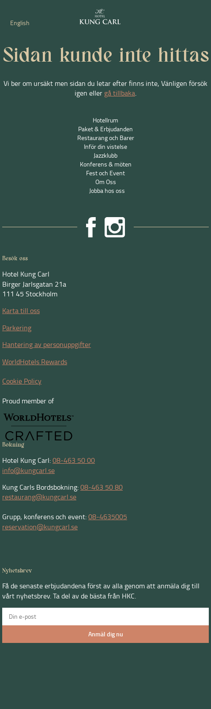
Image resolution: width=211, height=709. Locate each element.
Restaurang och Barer (105, 137)
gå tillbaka (119, 93)
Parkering (16, 327)
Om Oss (105, 181)
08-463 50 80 (101, 487)
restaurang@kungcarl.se (39, 497)
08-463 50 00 (74, 460)
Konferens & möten (106, 164)
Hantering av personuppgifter (46, 344)
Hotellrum (105, 120)
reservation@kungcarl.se (40, 527)
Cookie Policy (21, 381)
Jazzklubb (105, 155)
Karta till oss (21, 310)
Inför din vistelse (105, 146)
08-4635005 (107, 516)
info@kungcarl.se (28, 470)
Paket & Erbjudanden (105, 129)
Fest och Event (105, 173)
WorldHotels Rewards (34, 361)
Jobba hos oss (107, 190)
